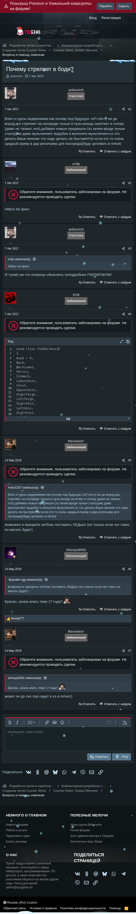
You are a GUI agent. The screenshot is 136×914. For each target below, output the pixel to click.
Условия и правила (43, 908)
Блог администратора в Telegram (92, 836)
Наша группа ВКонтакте (86, 824)
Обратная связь (14, 908)
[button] (9, 722)
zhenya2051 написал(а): (25, 678)
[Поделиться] (123, 109)
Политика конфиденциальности (83, 908)
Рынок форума (80, 830)
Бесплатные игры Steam (86, 841)
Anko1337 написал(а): (23, 487)
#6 (129, 569)
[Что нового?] (128, 18)
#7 (129, 650)
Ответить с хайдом (117, 151)
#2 (129, 183)
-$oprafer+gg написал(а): (25, 579)
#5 (129, 460)
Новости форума (17, 824)
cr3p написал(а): (19, 259)
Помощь (115, 908)
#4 (129, 314)
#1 (129, 109)
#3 (129, 248)
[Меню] (8, 31)
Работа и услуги (16, 830)
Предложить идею (18, 836)
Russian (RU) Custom (20, 902)
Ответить (89, 151)
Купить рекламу (16, 841)
